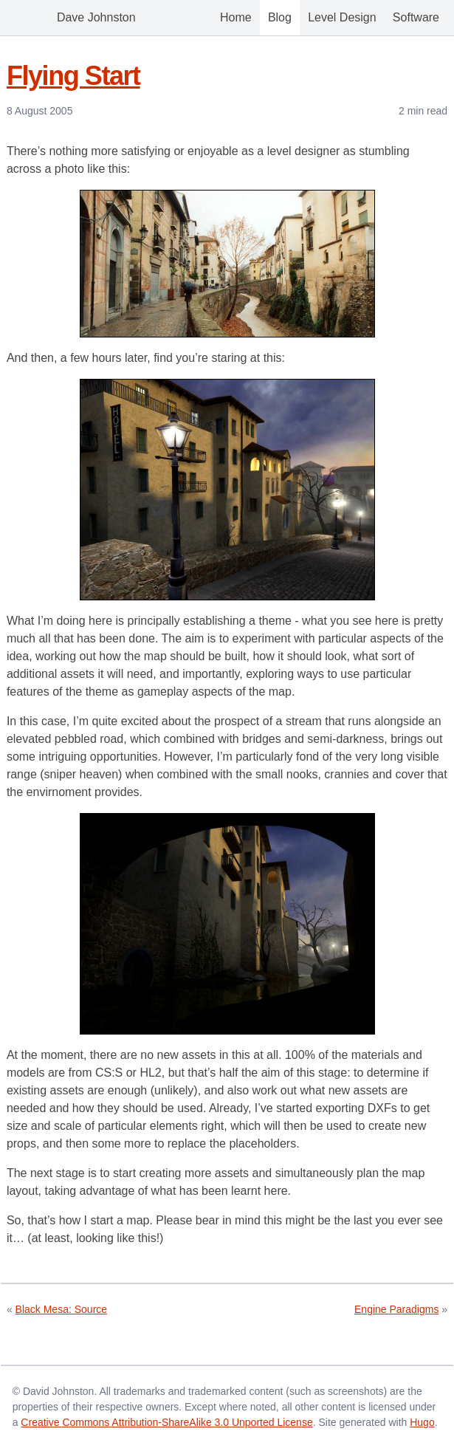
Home (236, 17)
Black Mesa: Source (62, 1309)
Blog (280, 17)
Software (416, 17)
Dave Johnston (75, 17)
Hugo (422, 1422)
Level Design (342, 17)
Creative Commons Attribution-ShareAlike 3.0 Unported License (166, 1422)
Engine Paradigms (396, 1309)
